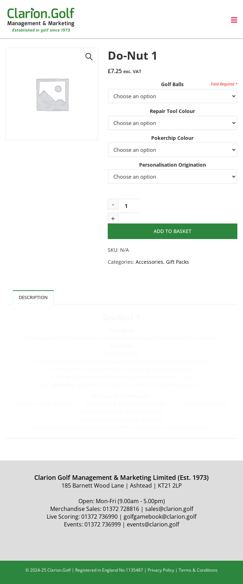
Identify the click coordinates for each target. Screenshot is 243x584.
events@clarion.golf (153, 524)
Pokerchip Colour (172, 138)
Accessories (149, 261)
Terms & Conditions (198, 570)
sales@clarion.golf (169, 509)
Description (33, 297)
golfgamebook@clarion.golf (160, 516)
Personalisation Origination (172, 164)
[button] (89, 57)
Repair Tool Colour (172, 111)
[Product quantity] (129, 206)
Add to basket (172, 231)
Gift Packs (177, 261)
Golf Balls (172, 84)
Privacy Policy (161, 570)
